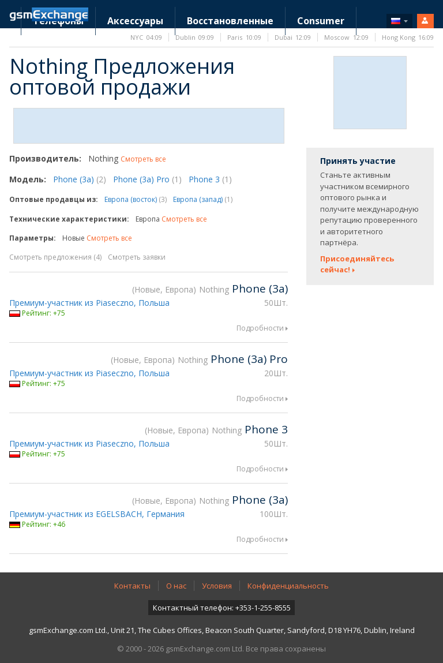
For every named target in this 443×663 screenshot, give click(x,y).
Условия (217, 585)
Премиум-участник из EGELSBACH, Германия (97, 513)
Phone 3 (210, 179)
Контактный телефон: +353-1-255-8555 (222, 607)
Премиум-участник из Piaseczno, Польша (89, 302)
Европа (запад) (202, 199)
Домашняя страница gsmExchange (48, 14)
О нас (176, 585)
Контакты (132, 585)
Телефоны (58, 20)
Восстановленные (230, 20)
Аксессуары (135, 20)
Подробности (260, 328)
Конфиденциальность (288, 585)
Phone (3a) (79, 179)
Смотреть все (143, 159)
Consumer (320, 20)
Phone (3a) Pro (147, 179)
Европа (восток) (135, 199)
